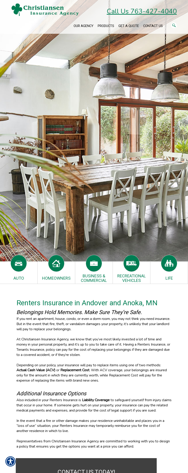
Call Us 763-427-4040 (142, 11)
